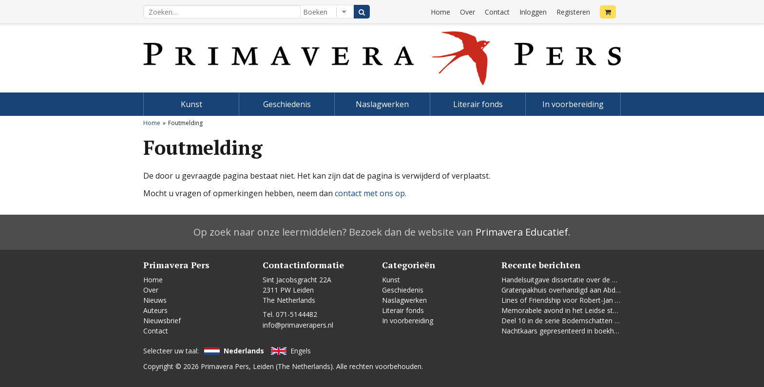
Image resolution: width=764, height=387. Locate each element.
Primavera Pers (225, 366)
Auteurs (155, 310)
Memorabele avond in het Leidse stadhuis (567, 310)
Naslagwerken (382, 104)
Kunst (191, 104)
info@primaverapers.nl (298, 325)
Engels (300, 350)
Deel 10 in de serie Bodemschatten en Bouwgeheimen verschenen (606, 320)
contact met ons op (370, 193)
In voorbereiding (573, 104)
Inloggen (533, 12)
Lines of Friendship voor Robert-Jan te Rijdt (569, 300)
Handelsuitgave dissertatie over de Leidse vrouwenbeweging (596, 279)
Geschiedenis (287, 104)
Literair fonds (478, 104)
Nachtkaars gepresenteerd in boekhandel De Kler (578, 330)
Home (440, 12)
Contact (497, 12)
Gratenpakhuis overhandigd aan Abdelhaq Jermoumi (583, 290)
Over (467, 12)
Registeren (573, 12)
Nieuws (155, 300)
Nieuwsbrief (162, 320)
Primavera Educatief (522, 232)
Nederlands (244, 350)
